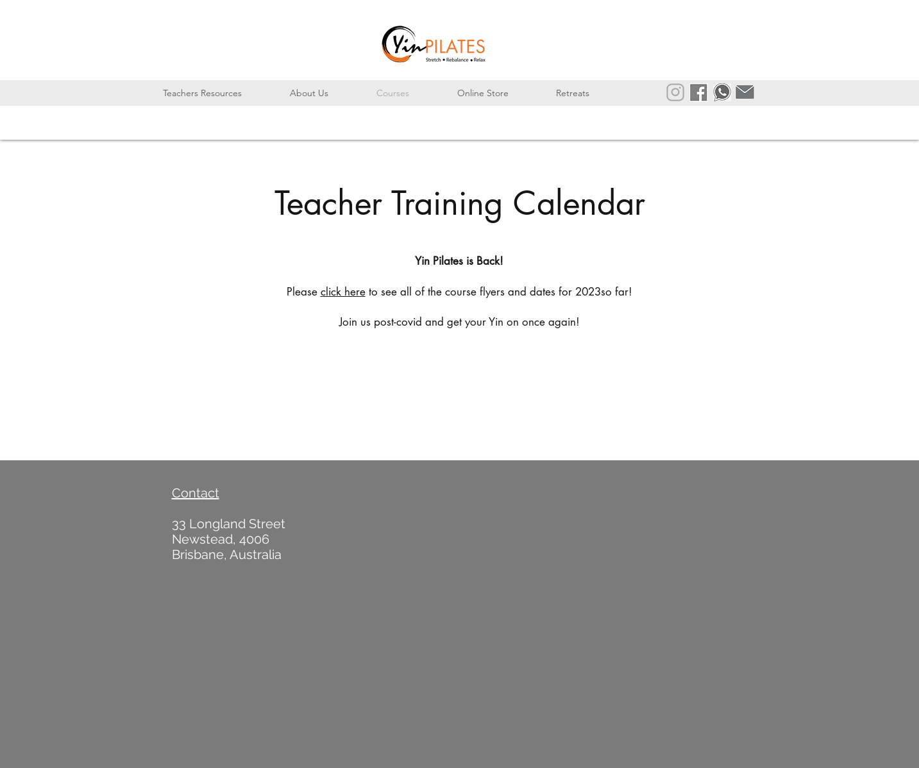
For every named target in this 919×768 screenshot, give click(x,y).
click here (343, 292)
